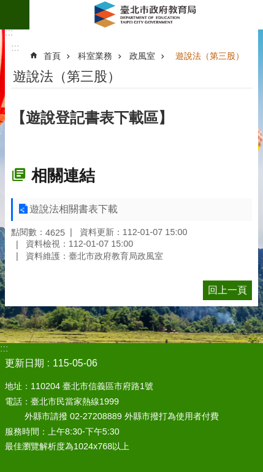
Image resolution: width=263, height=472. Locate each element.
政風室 (142, 56)
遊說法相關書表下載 (73, 209)
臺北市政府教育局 (146, 14)
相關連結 (63, 175)
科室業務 (95, 56)
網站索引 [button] (14, 14)
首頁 (52, 56)
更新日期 (24, 363)
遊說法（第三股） (209, 56)
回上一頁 (227, 290)
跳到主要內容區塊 (6, 6)
